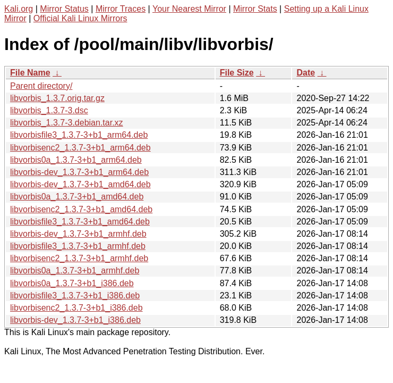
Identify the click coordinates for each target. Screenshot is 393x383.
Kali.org (18, 8)
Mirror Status (64, 8)
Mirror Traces (121, 8)
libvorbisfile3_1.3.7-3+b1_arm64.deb (79, 134)
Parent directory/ (41, 85)
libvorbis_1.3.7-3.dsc (49, 110)
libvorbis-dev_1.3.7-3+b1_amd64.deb (80, 184)
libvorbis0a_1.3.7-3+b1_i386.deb (72, 283)
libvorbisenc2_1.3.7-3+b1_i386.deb (76, 307)
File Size (237, 72)
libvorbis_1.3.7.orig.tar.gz (57, 98)
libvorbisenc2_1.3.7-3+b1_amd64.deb (81, 209)
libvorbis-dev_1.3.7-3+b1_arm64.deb (79, 172)
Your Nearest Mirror (189, 8)
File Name (30, 72)
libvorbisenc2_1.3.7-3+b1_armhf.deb (79, 258)
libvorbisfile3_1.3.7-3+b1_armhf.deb (78, 246)
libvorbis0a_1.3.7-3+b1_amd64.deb (76, 196)
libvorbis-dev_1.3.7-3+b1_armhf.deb (78, 233)
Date (305, 72)
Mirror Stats (255, 8)
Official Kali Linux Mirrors (80, 18)
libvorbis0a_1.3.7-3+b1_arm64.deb (76, 159)
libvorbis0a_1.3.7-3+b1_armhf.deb (74, 270)
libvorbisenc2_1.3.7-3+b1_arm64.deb (80, 147)
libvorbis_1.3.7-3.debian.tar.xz (66, 122)
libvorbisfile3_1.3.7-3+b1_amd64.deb (80, 221)
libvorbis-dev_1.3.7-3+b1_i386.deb (75, 319)
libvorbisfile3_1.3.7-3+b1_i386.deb (75, 295)
